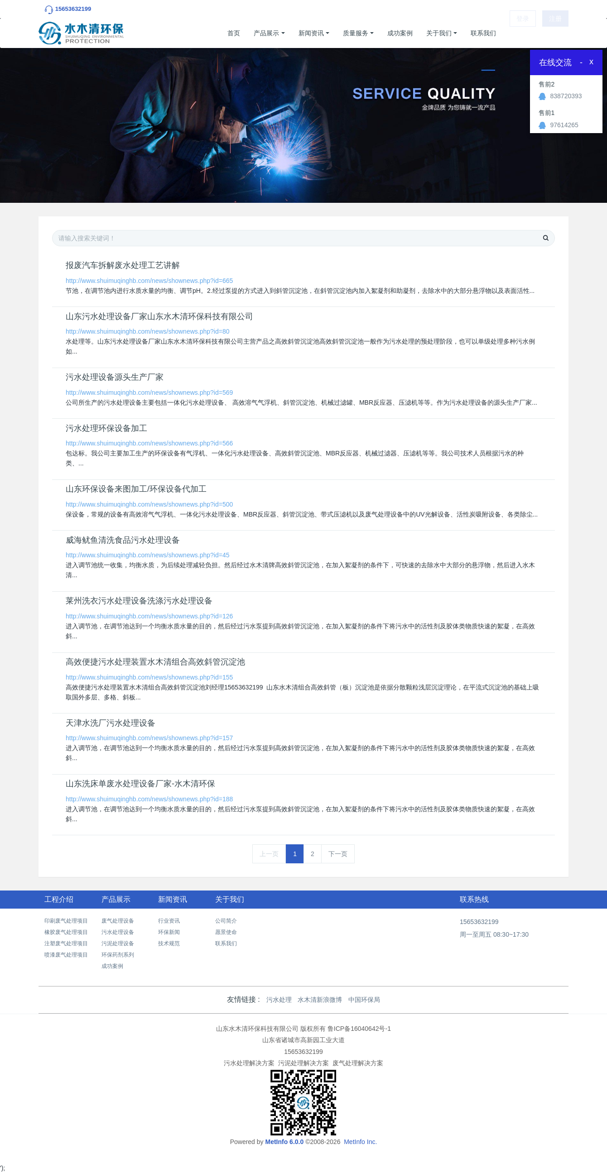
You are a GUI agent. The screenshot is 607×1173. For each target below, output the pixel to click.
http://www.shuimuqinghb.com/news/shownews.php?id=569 (149, 392)
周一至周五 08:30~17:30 (494, 934)
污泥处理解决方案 (303, 1063)
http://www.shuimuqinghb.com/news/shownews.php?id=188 (149, 799)
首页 (233, 33)
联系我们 (483, 33)
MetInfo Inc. (360, 1141)
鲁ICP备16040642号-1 (359, 1028)
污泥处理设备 (117, 943)
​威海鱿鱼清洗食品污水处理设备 (123, 540)
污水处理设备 (117, 932)
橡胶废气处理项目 (66, 932)
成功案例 (400, 33)
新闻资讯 (311, 33)
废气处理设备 (117, 921)
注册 (555, 33)
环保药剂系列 (117, 955)
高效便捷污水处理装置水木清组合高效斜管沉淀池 (155, 661)
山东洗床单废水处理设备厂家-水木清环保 (140, 783)
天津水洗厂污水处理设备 (110, 723)
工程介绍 (58, 899)
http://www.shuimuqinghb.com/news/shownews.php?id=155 (149, 677)
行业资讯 (169, 921)
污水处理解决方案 (249, 1063)
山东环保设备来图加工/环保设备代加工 (136, 488)
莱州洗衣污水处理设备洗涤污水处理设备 (139, 600)
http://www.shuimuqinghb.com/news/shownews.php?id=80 (147, 331)
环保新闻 (169, 932)
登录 (522, 33)
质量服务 (355, 33)
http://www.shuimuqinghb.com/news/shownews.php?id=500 (149, 504)
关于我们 (439, 33)
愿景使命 (226, 932)
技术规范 (169, 943)
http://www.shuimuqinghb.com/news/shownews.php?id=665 (149, 280)
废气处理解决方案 (357, 1063)
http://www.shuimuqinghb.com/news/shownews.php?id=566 (149, 443)
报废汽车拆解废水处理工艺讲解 (123, 265)
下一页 (337, 853)
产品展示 (266, 33)
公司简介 (226, 921)
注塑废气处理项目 (66, 943)
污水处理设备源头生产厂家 (115, 377)
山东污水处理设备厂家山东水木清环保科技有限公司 (159, 316)
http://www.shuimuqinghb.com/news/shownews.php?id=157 (149, 738)
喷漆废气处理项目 (66, 955)
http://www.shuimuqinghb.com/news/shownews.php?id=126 (149, 616)
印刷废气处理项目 (66, 921)
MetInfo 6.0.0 (284, 1141)
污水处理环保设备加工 (106, 428)
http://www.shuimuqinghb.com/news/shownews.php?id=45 (147, 555)
